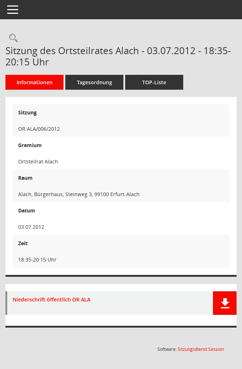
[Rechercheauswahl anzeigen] (11, 38)
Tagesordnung (94, 82)
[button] (225, 303)
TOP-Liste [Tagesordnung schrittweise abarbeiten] (154, 82)
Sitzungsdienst (201, 349)
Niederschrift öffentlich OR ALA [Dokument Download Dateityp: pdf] (51, 300)
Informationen (35, 82)
